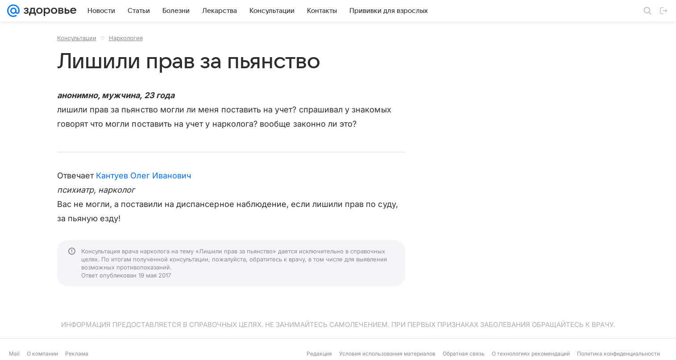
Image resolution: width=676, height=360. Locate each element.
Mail (14, 353)
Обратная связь (464, 353)
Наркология (126, 37)
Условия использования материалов (387, 353)
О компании (42, 353)
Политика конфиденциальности (618, 353)
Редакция (319, 353)
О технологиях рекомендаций (531, 353)
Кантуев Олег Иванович (143, 175)
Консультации (76, 37)
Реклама (76, 353)
